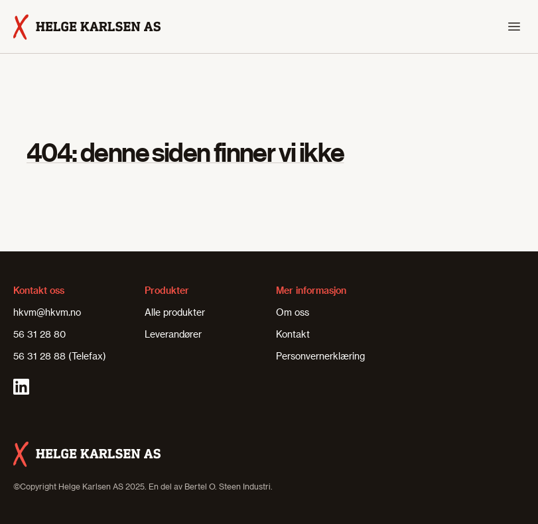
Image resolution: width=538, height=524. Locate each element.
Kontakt (293, 334)
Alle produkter (175, 312)
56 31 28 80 (39, 334)
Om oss (292, 312)
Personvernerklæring (320, 355)
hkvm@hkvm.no (47, 312)
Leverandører (173, 334)
